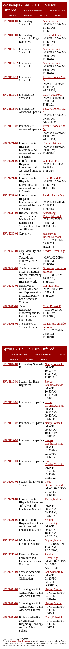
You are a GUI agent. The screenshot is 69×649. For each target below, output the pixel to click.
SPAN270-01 (10, 571)
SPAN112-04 (10, 461)
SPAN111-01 (10, 49)
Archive (27, 15)
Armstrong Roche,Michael (52, 214)
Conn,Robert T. (52, 178)
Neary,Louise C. (52, 21)
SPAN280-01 (10, 589)
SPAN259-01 (10, 554)
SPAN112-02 (10, 422)
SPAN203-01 (10, 481)
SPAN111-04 (10, 94)
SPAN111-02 (10, 63)
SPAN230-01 (10, 212)
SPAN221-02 (10, 160)
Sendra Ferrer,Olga (54, 195)
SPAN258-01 (10, 268)
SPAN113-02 (10, 126)
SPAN (58, 15)
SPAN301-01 (10, 323)
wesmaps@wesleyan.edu (20, 641)
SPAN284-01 (10, 306)
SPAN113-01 (10, 108)
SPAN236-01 (10, 233)
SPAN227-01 (10, 540)
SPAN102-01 (10, 364)
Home (12, 15)
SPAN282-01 (10, 285)
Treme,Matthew (52, 35)
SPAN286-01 (10, 617)
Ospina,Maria (51, 160)
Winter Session (57, 10)
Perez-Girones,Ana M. (54, 404)
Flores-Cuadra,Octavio (54, 383)
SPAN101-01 (10, 21)
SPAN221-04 (10, 195)
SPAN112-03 (10, 440)
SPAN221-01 (10, 143)
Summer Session (33, 10)
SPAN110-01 (10, 381)
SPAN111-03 (10, 77)
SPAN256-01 (10, 250)
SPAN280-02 (10, 603)
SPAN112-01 (10, 402)
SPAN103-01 (10, 35)
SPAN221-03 (10, 178)
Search (43, 15)
